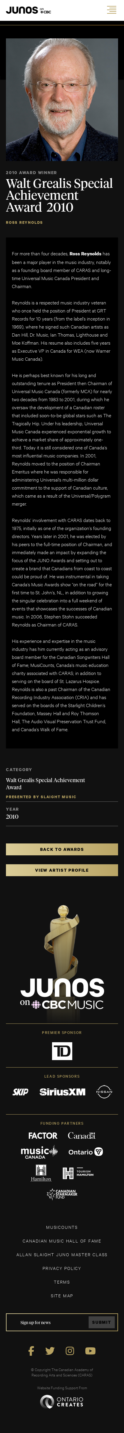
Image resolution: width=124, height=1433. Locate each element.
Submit (101, 1322)
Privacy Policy (62, 1268)
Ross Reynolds (24, 222)
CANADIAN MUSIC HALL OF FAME (62, 1240)
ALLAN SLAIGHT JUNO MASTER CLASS (62, 1254)
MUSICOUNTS (62, 1227)
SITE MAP (62, 1295)
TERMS (62, 1281)
